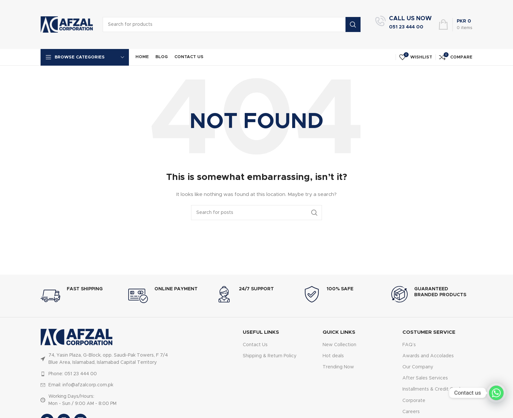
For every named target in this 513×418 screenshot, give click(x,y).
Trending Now (338, 367)
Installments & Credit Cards (432, 389)
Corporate (413, 400)
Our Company (417, 367)
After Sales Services (425, 378)
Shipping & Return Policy (269, 356)
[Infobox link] (403, 24)
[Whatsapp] (496, 393)
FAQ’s (409, 345)
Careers (411, 412)
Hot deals (333, 356)
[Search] (256, 212)
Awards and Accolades (428, 356)
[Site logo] (67, 24)
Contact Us (255, 345)
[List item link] (105, 374)
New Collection (339, 345)
